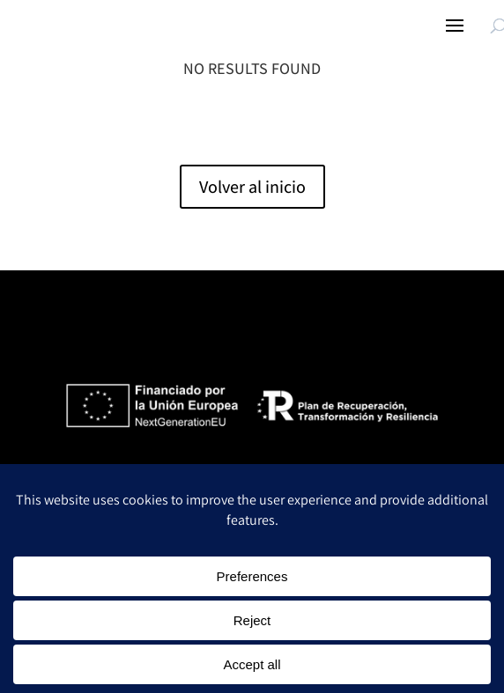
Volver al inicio (252, 186)
